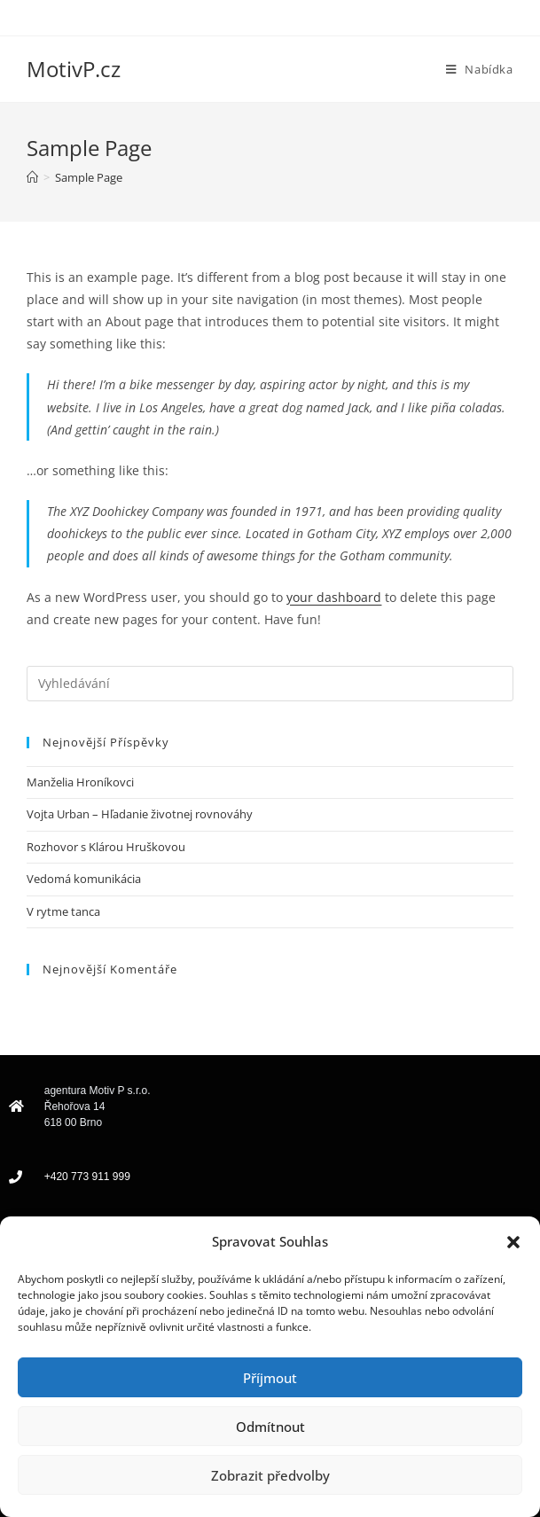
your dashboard (333, 597)
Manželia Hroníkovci (80, 782)
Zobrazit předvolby (270, 1475)
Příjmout (270, 1378)
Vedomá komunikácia (84, 879)
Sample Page (88, 177)
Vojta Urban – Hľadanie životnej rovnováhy (140, 814)
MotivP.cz (74, 68)
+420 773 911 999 (87, 1176)
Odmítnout (270, 1426)
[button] (513, 1242)
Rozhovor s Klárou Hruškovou (106, 847)
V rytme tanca (63, 911)
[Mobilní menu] (479, 69)
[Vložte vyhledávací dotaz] (270, 683)
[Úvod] (32, 177)
